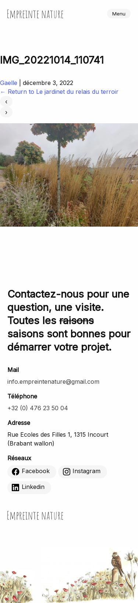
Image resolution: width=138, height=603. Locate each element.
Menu (118, 14)
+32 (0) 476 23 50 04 (37, 408)
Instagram (81, 471)
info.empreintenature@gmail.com (53, 381)
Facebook (31, 471)
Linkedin (28, 487)
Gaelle (8, 82)
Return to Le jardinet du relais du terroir (59, 91)
